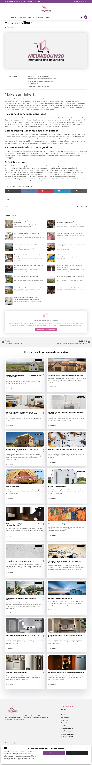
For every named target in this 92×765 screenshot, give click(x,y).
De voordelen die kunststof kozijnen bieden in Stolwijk (21, 602)
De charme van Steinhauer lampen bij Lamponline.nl (66, 676)
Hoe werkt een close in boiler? (16, 676)
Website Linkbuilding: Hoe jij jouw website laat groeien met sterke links (67, 733)
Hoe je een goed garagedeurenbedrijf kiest (69, 236)
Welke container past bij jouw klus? (60, 527)
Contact (47, 17)
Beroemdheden (65, 720)
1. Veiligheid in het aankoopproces (38, 79)
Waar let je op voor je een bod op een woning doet (29, 290)
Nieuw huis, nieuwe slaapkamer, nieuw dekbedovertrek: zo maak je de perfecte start (21, 416)
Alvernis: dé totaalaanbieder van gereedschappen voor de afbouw (65, 565)
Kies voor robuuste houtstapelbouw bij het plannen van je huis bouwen (65, 453)
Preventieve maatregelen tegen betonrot (20, 564)
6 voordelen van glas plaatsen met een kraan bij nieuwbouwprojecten (22, 453)
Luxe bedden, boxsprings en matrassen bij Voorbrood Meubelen (66, 639)
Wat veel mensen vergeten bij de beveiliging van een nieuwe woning (24, 379)
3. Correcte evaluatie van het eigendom (40, 84)
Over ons (31, 17)
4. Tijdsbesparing (33, 87)
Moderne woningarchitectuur (58, 490)
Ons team (39, 17)
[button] (87, 748)
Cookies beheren (77, 753)
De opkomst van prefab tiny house (60, 601)
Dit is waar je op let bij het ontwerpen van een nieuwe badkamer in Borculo (24, 527)
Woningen (10, 30)
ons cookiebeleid (17, 759)
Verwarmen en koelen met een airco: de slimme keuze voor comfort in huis (22, 639)
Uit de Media (64, 723)
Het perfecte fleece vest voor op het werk (68, 258)
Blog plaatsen (65, 726)
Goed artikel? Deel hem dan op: (39, 89)
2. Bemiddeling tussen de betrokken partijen (42, 82)
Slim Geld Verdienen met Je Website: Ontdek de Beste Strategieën (68, 739)
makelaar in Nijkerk (31, 108)
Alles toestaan (54, 753)
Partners (13, 17)
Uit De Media (22, 17)
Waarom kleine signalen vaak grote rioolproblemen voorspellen (65, 416)
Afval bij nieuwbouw (13, 490)
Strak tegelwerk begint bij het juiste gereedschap (71, 290)
